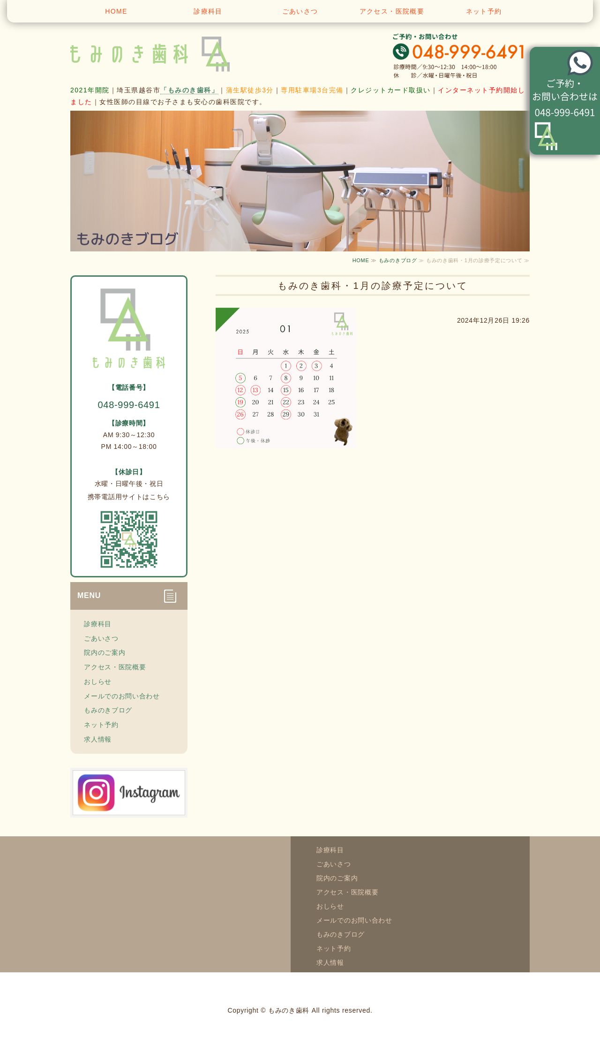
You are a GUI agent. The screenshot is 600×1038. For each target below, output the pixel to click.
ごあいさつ (300, 11)
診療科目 (208, 11)
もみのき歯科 (288, 1010)
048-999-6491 (129, 405)
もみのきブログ (398, 260)
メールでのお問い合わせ (122, 696)
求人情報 (98, 739)
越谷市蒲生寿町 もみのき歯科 (164, 51)
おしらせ (98, 681)
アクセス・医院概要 (392, 11)
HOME (116, 11)
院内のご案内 (104, 652)
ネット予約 (484, 11)
